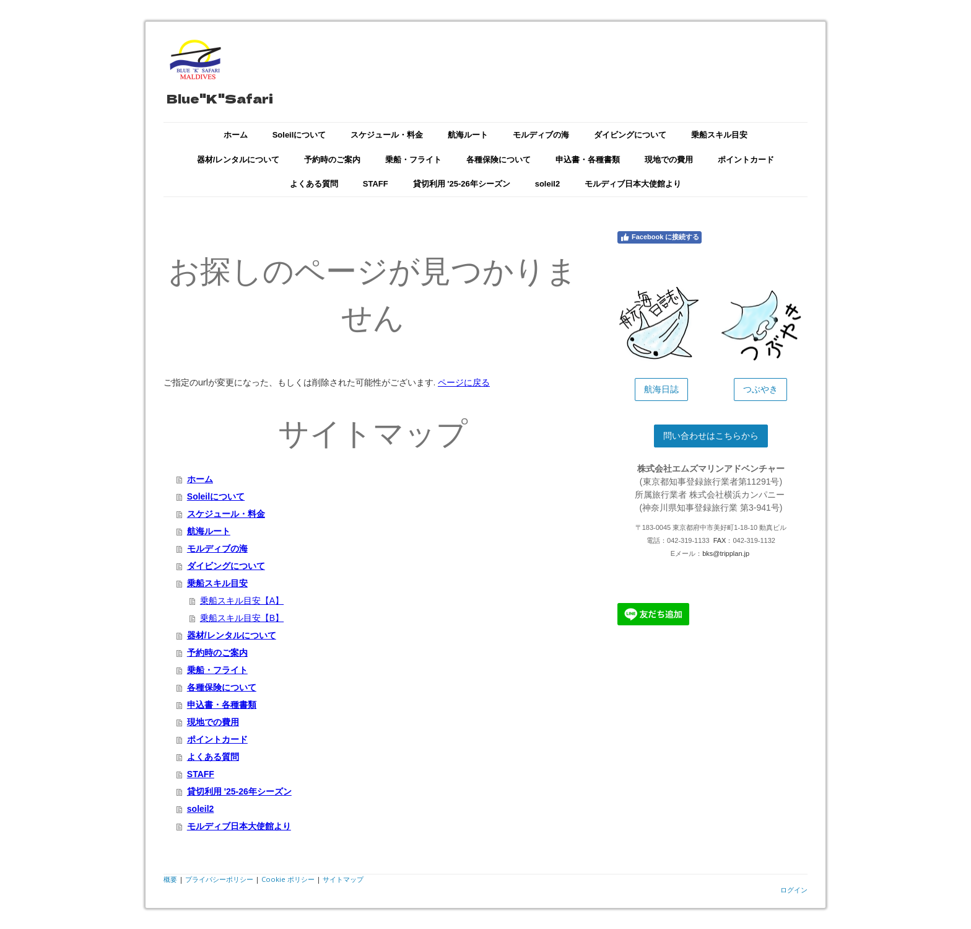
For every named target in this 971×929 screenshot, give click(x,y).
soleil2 (547, 183)
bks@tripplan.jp (725, 553)
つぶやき (760, 389)
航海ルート (468, 134)
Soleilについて (299, 134)
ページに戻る (464, 382)
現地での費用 (669, 159)
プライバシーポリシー (219, 879)
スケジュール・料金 (387, 134)
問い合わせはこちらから (711, 436)
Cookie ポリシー (288, 879)
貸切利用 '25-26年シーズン (461, 183)
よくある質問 (314, 183)
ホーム (236, 134)
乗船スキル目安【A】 (242, 600)
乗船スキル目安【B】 (242, 618)
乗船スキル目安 (719, 134)
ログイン (794, 889)
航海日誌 (661, 389)
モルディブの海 (541, 134)
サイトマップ (343, 879)
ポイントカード (746, 159)
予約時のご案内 (332, 159)
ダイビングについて (630, 134)
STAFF (375, 183)
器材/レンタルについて (238, 159)
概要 (170, 879)
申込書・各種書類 (587, 159)
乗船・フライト (413, 159)
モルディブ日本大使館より (633, 183)
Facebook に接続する (659, 237)
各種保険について (498, 159)
